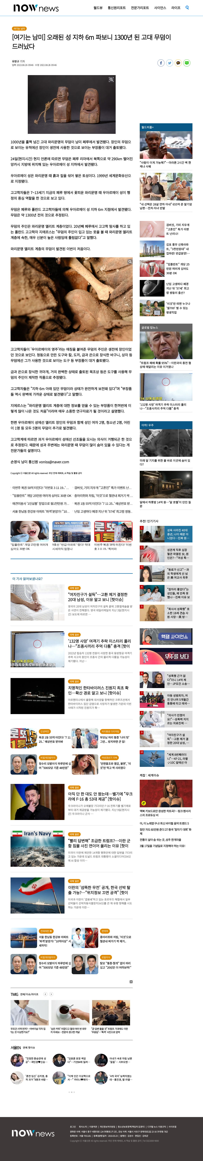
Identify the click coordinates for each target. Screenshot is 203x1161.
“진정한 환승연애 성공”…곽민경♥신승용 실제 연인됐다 (36, 1062)
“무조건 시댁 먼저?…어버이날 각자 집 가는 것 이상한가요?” (68, 1030)
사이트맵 (172, 1126)
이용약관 (93, 1126)
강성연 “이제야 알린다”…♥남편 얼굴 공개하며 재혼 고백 (27, 1030)
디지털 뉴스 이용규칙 (156, 1126)
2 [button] (71, 1092)
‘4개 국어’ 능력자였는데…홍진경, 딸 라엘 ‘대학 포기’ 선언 (120, 1079)
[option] (28, 1018)
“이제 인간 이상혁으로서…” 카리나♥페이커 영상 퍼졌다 (78, 1079)
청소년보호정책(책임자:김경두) (131, 1126)
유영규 (15, 61)
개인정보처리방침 (107, 1126)
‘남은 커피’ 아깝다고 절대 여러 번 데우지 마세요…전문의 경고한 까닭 (109, 1030)
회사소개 (83, 1126)
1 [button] (69, 1092)
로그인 (73, 1126)
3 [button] (74, 1092)
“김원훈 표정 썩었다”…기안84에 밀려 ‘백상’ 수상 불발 (77, 1062)
